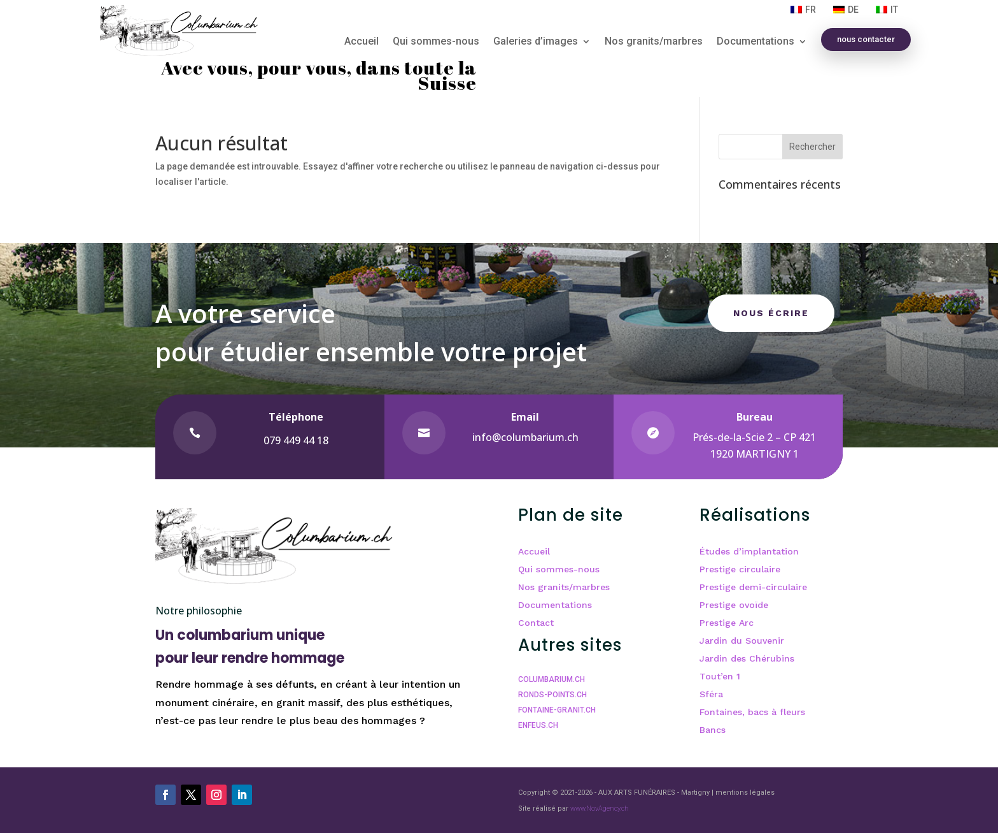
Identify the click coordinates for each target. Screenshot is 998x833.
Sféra (711, 694)
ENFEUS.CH (538, 725)
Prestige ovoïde (733, 605)
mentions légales (745, 792)
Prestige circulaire (739, 569)
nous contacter (866, 39)
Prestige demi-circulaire (753, 587)
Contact (536, 623)
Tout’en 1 (719, 676)
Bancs (712, 730)
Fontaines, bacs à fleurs (752, 712)
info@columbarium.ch (525, 437)
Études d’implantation (749, 551)
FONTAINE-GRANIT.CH (557, 710)
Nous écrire (771, 313)
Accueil (361, 42)
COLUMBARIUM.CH (551, 679)
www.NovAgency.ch (599, 808)
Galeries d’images (535, 42)
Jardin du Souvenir (741, 640)
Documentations (755, 42)
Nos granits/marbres (654, 42)
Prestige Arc (726, 623)
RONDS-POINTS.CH (552, 694)
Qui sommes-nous (436, 42)
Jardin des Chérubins (746, 658)
